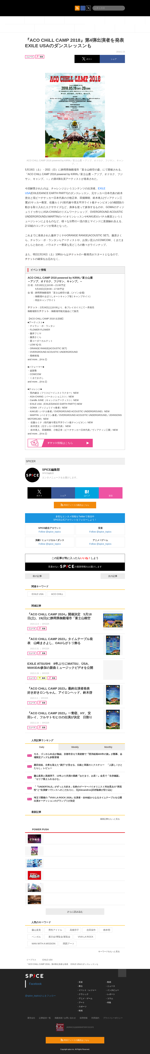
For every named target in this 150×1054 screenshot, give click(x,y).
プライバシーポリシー (113, 1018)
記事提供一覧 (45, 1018)
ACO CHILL (55, 594)
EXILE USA (36, 594)
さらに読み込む (84, 911)
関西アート (67, 943)
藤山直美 (35, 930)
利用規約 (95, 1018)
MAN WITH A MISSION (42, 943)
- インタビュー (112, 990)
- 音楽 (80, 982)
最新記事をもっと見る (111, 819)
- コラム (109, 998)
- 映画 (80, 1011)
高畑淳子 (73, 930)
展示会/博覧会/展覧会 (58, 936)
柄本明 (105, 930)
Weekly (75, 747)
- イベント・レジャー (87, 990)
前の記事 (34, 576)
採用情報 (84, 1018)
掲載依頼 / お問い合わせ (65, 1018)
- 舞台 (80, 986)
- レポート (110, 994)
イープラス (31, 960)
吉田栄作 (90, 930)
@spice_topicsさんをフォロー (40, 995)
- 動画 (108, 982)
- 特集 (108, 1002)
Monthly (108, 747)
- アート (81, 1002)
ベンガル (35, 936)
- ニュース (110, 986)
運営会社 (31, 1018)
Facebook (35, 983)
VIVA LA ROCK (84, 936)
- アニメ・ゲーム (85, 998)
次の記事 (115, 576)
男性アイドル (54, 930)
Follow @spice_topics (50, 531)
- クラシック (83, 994)
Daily (41, 747)
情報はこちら (68, 443)
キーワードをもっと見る (110, 951)
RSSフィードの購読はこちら (77, 505)
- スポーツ (82, 1006)
